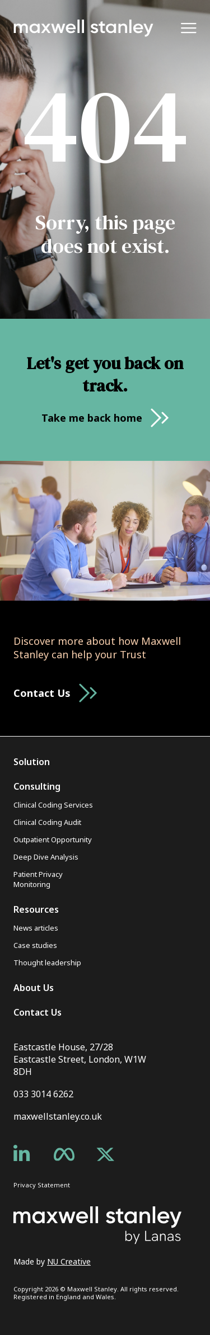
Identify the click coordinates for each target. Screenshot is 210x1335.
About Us (33, 988)
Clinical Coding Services (53, 805)
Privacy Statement (41, 1185)
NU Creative (69, 1261)
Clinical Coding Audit (47, 822)
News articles (35, 928)
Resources (36, 909)
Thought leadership (47, 962)
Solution (31, 762)
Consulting (36, 786)
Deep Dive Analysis (45, 857)
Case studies (35, 945)
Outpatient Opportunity (52, 839)
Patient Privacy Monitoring (38, 879)
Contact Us (37, 1012)
